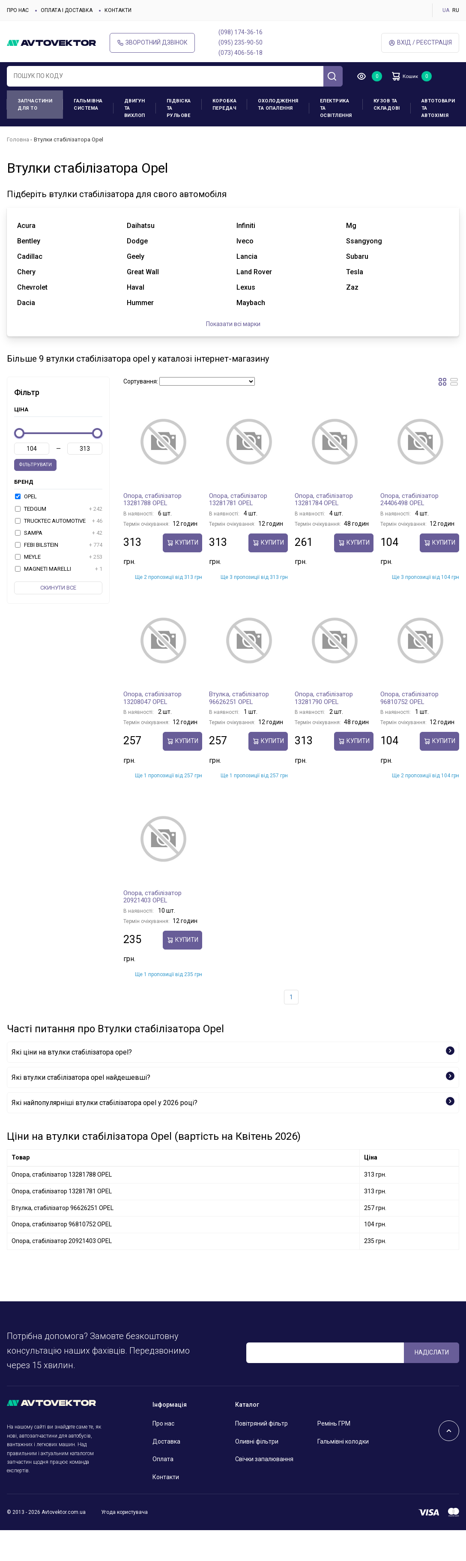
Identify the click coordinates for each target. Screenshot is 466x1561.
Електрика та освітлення (336, 108)
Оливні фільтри (256, 1441)
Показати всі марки (233, 324)
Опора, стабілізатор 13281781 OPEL (238, 499)
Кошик (409, 76)
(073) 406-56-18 (240, 52)
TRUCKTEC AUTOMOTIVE (58, 521)
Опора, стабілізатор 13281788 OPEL (152, 499)
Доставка (166, 1441)
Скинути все (58, 587)
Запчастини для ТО (35, 104)
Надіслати (432, 1352)
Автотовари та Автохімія (438, 108)
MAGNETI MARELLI (58, 569)
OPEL (26, 496)
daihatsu (141, 226)
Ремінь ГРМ (333, 1423)
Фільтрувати (35, 464)
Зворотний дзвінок (152, 42)
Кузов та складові (386, 104)
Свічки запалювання (264, 1459)
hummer (140, 303)
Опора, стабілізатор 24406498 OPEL (409, 499)
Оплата (162, 1459)
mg (351, 226)
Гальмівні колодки (343, 1441)
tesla (354, 272)
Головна (18, 139)
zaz (352, 287)
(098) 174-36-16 (240, 32)
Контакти (118, 10)
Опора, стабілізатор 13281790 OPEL (324, 698)
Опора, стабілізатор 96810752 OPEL (409, 698)
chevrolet (32, 287)
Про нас (18, 10)
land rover (254, 272)
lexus (245, 287)
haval (135, 287)
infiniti (245, 226)
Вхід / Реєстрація (420, 42)
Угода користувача (124, 1512)
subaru (357, 256)
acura (26, 226)
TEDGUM (58, 509)
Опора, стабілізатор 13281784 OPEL (324, 499)
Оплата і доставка (67, 10)
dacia (26, 303)
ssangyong (364, 241)
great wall (143, 272)
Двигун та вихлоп (134, 108)
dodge (137, 241)
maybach (250, 303)
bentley (28, 241)
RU (455, 10)
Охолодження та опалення (278, 104)
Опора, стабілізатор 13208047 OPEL (152, 698)
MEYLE (58, 557)
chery (26, 272)
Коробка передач (224, 104)
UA (445, 10)
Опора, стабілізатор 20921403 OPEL (152, 897)
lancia (246, 256)
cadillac (29, 256)
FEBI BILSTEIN (58, 545)
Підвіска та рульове (179, 108)
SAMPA (58, 533)
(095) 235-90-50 (240, 42)
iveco (245, 241)
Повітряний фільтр (261, 1423)
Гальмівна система (88, 104)
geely (135, 256)
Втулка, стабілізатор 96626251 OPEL (239, 698)
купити (182, 542)
